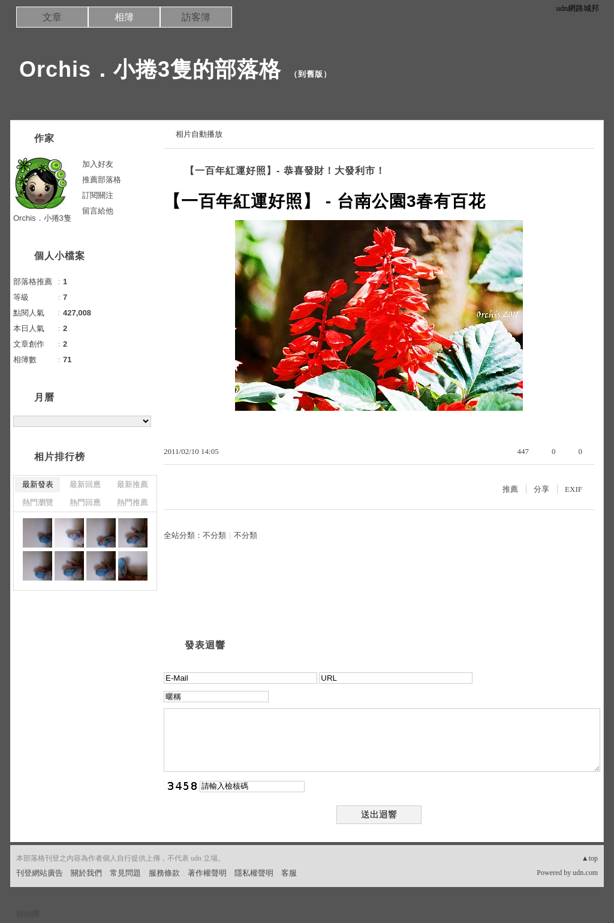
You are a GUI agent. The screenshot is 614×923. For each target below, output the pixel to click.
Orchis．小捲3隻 (42, 218)
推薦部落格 (101, 179)
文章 (52, 17)
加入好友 (97, 164)
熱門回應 (85, 502)
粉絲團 (28, 913)
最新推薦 (132, 484)
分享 (541, 489)
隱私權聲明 (253, 872)
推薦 (510, 489)
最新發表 (37, 484)
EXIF (573, 489)
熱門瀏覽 (37, 502)
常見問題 (125, 872)
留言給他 (97, 210)
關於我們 (86, 872)
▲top (590, 858)
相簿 (124, 17)
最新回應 (85, 484)
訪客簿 (196, 17)
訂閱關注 (97, 195)
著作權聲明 (207, 872)
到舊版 (310, 74)
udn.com (585, 872)
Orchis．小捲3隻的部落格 (150, 69)
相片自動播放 (199, 134)
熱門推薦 (132, 502)
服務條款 (164, 872)
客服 (289, 872)
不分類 (214, 535)
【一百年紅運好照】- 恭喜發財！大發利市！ (285, 171)
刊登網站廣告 (39, 872)
